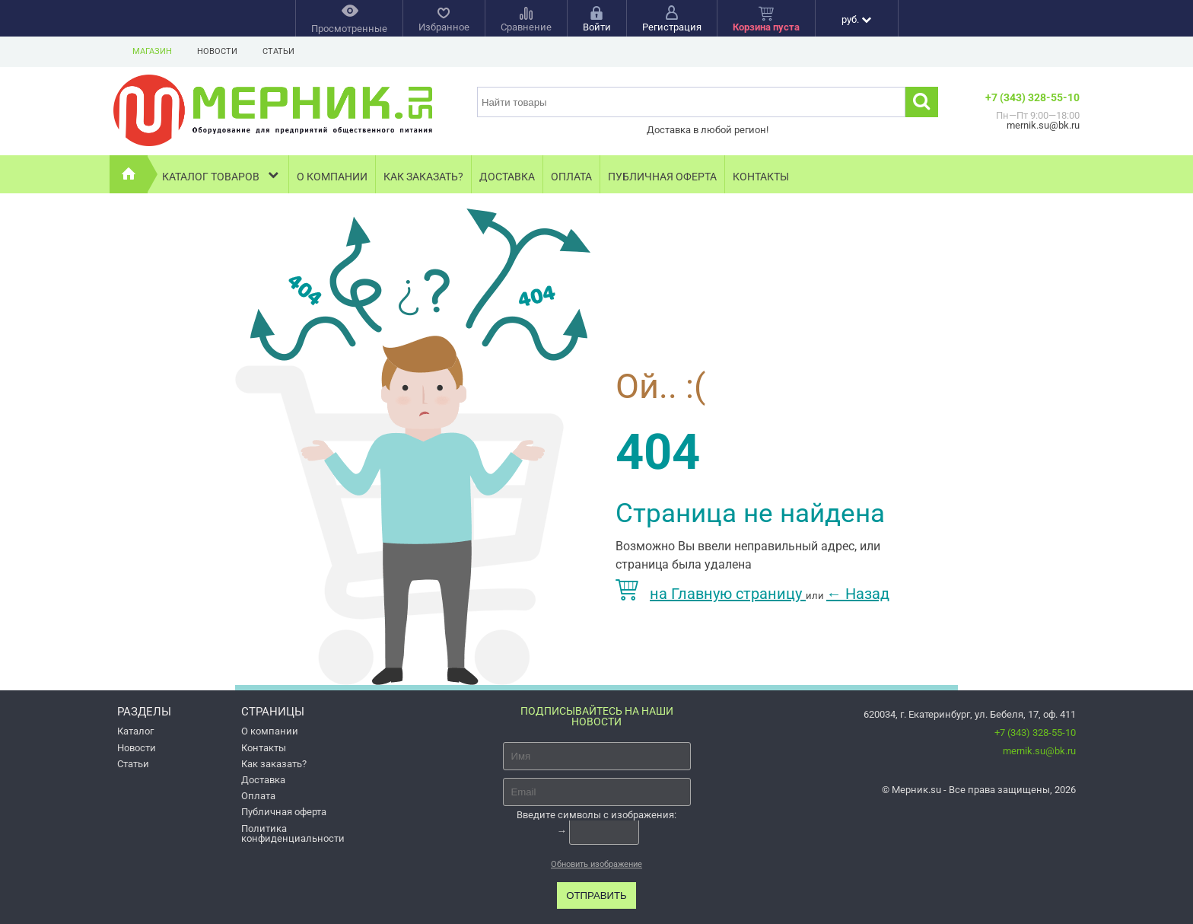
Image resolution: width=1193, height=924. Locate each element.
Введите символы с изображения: (596, 814)
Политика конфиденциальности (293, 833)
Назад (857, 594)
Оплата (571, 176)
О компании (332, 176)
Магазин (152, 51)
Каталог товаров (222, 175)
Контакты (761, 176)
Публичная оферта (662, 176)
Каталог (135, 731)
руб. (856, 19)
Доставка (507, 176)
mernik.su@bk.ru (1039, 751)
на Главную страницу (711, 594)
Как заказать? (423, 176)
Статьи (278, 51)
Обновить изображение (596, 864)
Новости (217, 51)
